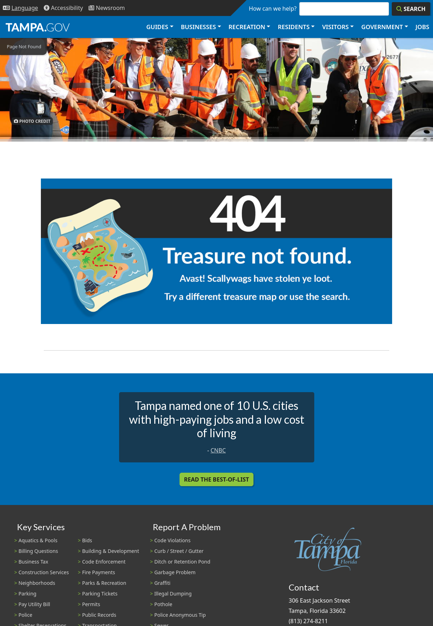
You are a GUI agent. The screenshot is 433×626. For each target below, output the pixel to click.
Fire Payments (98, 572)
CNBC (218, 450)
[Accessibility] (63, 8)
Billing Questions (38, 551)
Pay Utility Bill (34, 604)
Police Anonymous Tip (180, 614)
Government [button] (382, 27)
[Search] (411, 9)
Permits (91, 604)
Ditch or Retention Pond (182, 561)
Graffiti (162, 583)
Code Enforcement (103, 561)
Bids (87, 540)
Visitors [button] (335, 27)
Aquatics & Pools (37, 540)
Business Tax (33, 561)
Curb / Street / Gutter (179, 551)
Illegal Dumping (173, 593)
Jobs (422, 27)
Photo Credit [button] (32, 121)
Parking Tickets (99, 593)
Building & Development (110, 551)
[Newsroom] (107, 8)
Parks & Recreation (104, 583)
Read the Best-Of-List (216, 479)
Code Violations (172, 540)
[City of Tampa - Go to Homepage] (38, 27)
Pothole (163, 604)
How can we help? (272, 8)
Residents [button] (294, 27)
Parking (27, 593)
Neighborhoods (36, 583)
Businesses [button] (198, 27)
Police (25, 614)
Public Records (99, 614)
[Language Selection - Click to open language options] (20, 8)
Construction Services (43, 572)
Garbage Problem (175, 572)
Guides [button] (157, 27)
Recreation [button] (247, 27)
